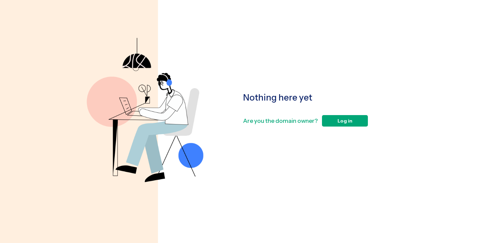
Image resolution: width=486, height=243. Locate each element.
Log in (345, 121)
